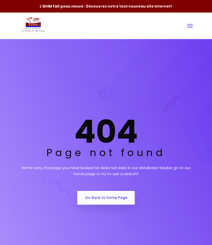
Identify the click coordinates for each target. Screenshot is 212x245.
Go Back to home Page (106, 197)
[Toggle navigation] (190, 26)
